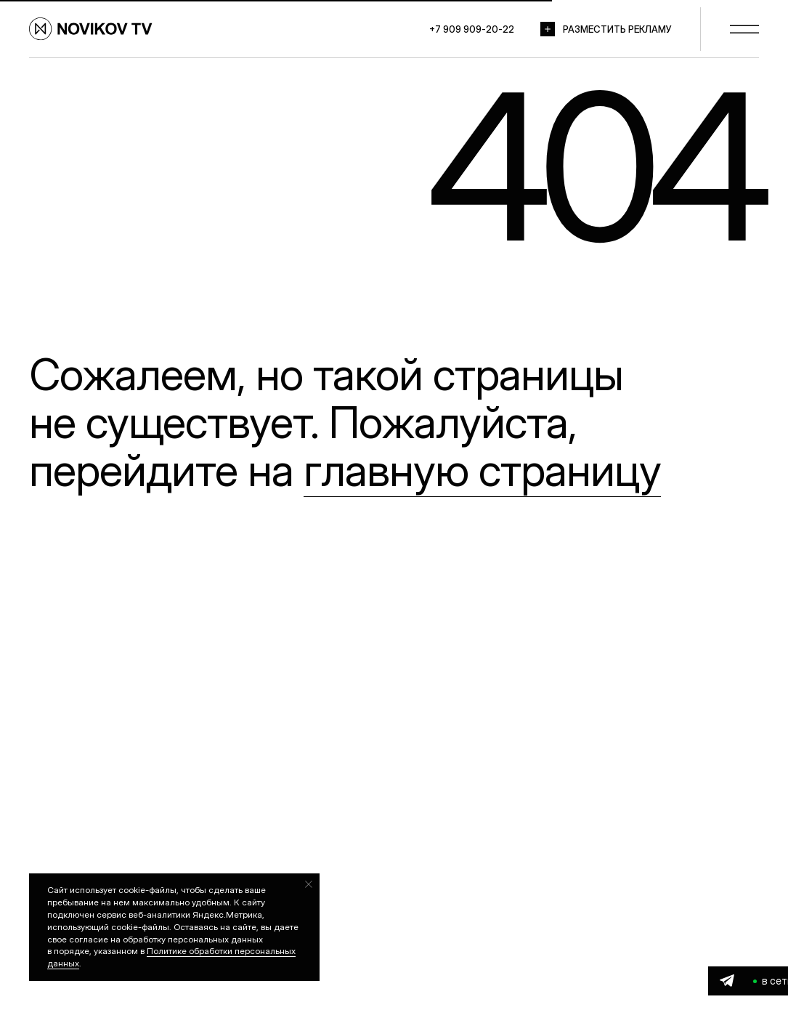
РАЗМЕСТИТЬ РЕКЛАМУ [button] (617, 29)
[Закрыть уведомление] (308, 884)
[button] (547, 29)
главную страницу (482, 470)
